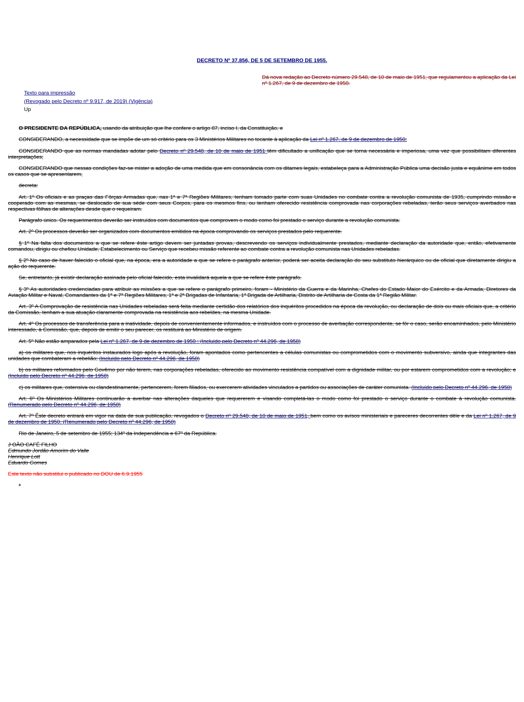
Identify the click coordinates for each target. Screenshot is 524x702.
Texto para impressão (49, 93)
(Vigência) (141, 101)
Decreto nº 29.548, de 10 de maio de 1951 (213, 151)
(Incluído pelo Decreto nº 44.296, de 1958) (250, 341)
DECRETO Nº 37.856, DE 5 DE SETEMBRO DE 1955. (262, 60)
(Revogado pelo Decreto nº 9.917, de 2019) (76, 101)
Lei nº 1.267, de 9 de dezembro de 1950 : (150, 341)
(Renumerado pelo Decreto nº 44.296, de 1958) (64, 404)
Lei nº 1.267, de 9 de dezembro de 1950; (358, 139)
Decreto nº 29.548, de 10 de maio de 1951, (258, 416)
